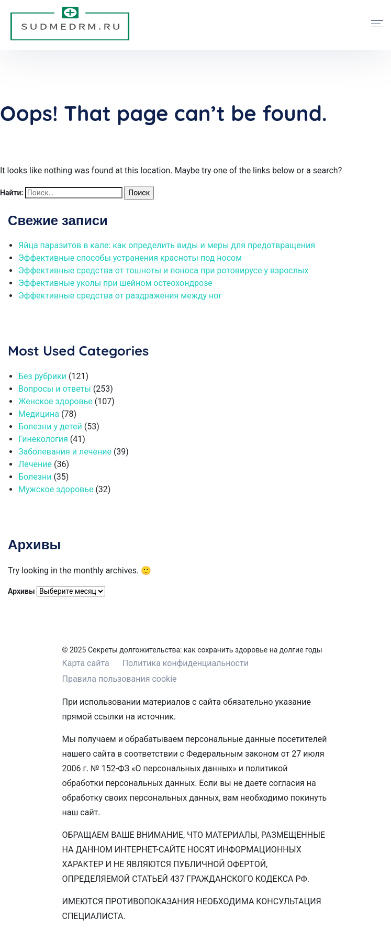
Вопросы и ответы (54, 389)
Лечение (35, 464)
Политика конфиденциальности (185, 663)
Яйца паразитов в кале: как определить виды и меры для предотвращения (166, 245)
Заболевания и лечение (64, 452)
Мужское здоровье (55, 489)
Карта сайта (85, 663)
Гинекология (43, 439)
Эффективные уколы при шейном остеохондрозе (115, 283)
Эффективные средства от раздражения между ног (120, 296)
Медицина (38, 414)
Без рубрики (42, 376)
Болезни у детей (50, 426)
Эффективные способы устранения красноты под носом (130, 258)
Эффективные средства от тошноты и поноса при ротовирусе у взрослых (163, 270)
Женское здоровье (55, 401)
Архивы (21, 591)
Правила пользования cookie (119, 679)
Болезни (34, 477)
